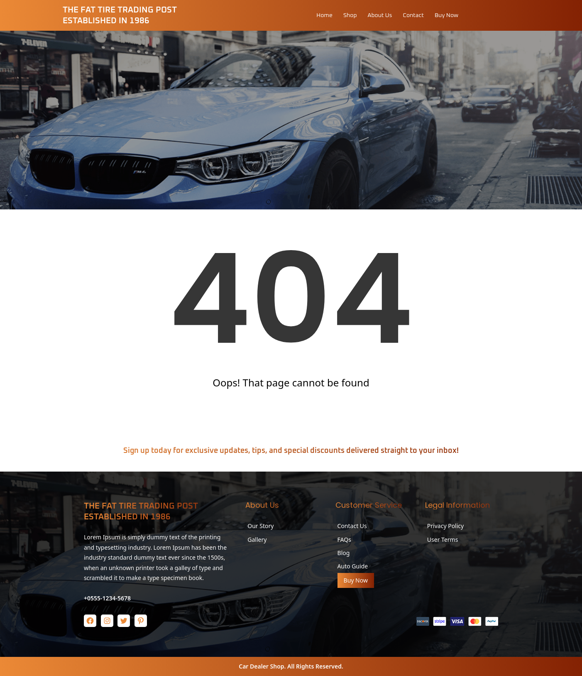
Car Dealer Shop (261, 666)
